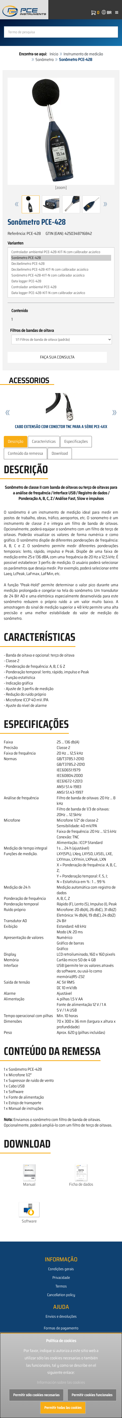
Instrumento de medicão (83, 54)
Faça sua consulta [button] (57, 357)
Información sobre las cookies (61, 1382)
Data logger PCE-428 (61, 281)
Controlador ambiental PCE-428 (61, 287)
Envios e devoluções (61, 1316)
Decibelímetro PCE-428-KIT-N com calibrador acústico (61, 269)
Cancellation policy (61, 1295)
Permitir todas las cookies (63, 1407)
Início (54, 54)
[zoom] (61, 134)
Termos (61, 1286)
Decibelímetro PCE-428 (61, 264)
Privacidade (61, 1278)
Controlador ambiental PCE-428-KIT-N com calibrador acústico (61, 252)
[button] (17, 204)
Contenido (19, 311)
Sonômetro (44, 59)
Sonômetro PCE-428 (61, 258)
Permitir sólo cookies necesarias (36, 1395)
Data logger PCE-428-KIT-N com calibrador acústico (61, 293)
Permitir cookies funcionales (92, 1395)
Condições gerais (61, 1269)
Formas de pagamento (61, 1328)
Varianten (15, 243)
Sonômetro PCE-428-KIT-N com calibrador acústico (61, 275)
